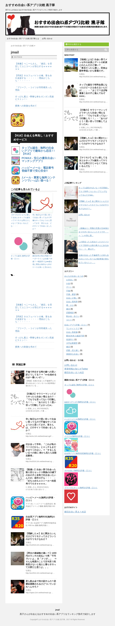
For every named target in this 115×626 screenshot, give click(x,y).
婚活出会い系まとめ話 (75, 512)
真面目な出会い (72, 354)
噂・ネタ (70, 305)
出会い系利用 (72, 302)
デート (69, 287)
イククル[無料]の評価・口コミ (77, 436)
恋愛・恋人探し (72, 350)
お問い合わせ (47, 39)
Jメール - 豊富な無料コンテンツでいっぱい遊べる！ (38, 179)
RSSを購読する (73, 44)
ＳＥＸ (69, 320)
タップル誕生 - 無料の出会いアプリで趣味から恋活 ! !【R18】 (38, 150)
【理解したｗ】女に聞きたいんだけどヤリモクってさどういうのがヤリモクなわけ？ (41, 536)
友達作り (70, 339)
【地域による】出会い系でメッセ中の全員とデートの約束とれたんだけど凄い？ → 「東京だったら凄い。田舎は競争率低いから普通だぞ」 (93, 65)
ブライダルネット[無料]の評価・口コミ (81, 488)
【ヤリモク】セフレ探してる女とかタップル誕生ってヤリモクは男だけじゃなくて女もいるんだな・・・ (20, 220)
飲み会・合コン (72, 316)
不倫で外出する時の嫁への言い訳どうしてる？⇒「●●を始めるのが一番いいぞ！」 (41, 375)
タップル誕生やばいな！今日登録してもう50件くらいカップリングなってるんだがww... (94, 191)
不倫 (68, 291)
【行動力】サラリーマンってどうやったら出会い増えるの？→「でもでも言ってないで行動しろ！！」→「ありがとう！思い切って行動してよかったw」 (41, 399)
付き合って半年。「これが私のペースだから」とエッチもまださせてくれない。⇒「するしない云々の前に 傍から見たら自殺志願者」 (41, 450)
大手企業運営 (72, 343)
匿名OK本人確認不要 (75, 336)
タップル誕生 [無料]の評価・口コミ (20, 257)
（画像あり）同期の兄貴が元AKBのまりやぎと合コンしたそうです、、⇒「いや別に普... (94, 232)
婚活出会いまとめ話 (74, 372)
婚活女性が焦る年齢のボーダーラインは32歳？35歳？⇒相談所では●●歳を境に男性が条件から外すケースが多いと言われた (42, 261)
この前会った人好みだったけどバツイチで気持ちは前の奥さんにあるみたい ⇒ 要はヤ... (94, 245)
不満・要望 (71, 294)
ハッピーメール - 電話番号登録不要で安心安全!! (38, 169)
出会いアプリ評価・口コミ (75, 325)
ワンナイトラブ (72, 328)
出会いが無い (72, 298)
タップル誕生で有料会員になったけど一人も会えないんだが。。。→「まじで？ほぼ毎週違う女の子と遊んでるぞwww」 (93, 90)
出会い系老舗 (72, 332)
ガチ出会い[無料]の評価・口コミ (78, 470)
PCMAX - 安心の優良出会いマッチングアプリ (38, 160)
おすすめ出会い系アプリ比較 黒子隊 (30, 5)
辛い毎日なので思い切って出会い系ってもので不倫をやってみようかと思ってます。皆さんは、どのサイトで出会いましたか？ (42, 222)
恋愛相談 (70, 313)
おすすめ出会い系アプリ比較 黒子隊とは (23, 39)
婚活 (68, 309)
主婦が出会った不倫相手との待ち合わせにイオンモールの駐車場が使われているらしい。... (94, 259)
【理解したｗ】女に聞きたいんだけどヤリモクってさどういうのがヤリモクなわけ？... (94, 205)
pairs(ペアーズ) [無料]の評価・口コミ (80, 402)
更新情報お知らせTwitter (76, 369)
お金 (68, 283)
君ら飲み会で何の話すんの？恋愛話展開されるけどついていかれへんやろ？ (41, 584)
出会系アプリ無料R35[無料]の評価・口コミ (82, 453)
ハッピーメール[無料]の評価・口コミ (80, 419)
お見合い (70, 280)
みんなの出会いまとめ (73, 276)
